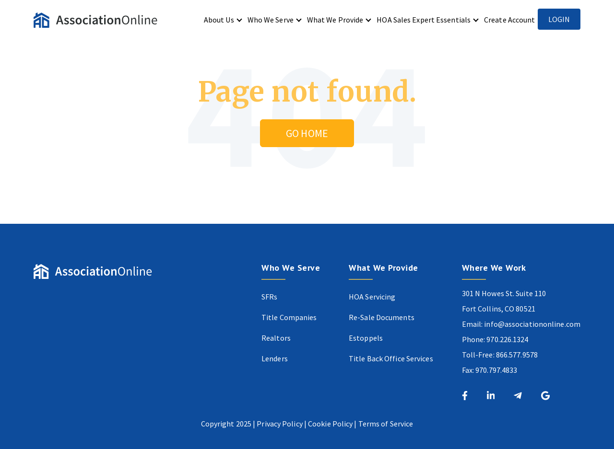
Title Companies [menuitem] (289, 317)
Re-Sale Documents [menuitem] (381, 317)
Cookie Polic (328, 423)
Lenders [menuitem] (274, 358)
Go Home (307, 133)
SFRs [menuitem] (269, 296)
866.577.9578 (517, 354)
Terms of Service (385, 423)
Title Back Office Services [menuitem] (391, 358)
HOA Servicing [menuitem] (372, 296)
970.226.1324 (507, 339)
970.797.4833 (496, 370)
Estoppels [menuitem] (366, 338)
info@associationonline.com (532, 324)
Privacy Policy (279, 423)
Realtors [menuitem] (276, 338)
